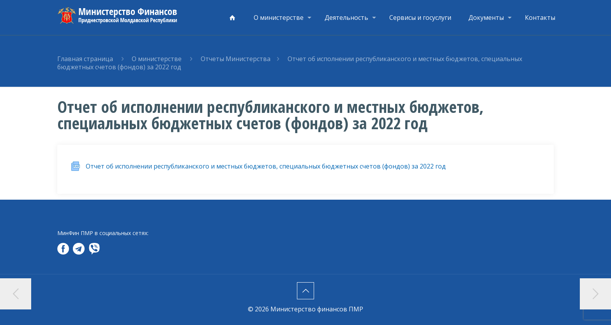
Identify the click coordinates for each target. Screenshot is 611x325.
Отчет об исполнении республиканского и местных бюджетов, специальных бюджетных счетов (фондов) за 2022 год (266, 166)
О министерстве (157, 58)
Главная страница (85, 58)
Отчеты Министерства (235, 58)
